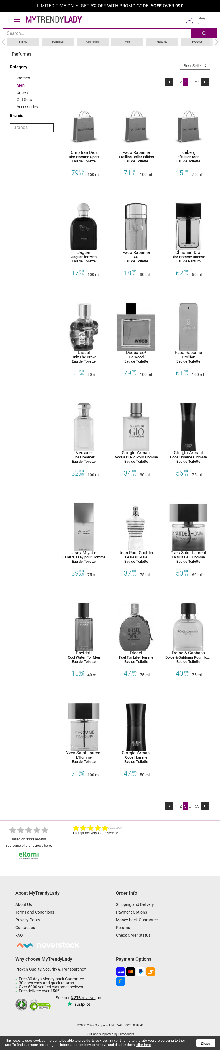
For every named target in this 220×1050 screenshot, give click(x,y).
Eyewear (197, 41)
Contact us (25, 927)
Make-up (162, 41)
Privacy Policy (27, 920)
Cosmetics (92, 41)
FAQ (19, 935)
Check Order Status (133, 935)
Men (127, 41)
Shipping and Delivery (135, 904)
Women (23, 77)
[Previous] (169, 81)
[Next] (205, 81)
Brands (23, 41)
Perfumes (58, 41)
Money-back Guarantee (137, 920)
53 (197, 81)
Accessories (27, 106)
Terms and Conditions (34, 912)
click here (143, 1045)
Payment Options (131, 912)
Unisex (22, 92)
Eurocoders (126, 1034)
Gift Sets (24, 99)
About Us (23, 904)
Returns (123, 927)
